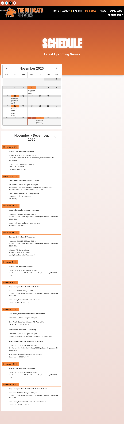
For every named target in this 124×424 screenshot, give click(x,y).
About (66, 11)
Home (56, 11)
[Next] (55, 137)
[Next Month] (56, 68)
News (103, 11)
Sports (77, 11)
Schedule (90, 11)
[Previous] (8, 137)
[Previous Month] (7, 68)
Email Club (116, 11)
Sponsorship (115, 15)
